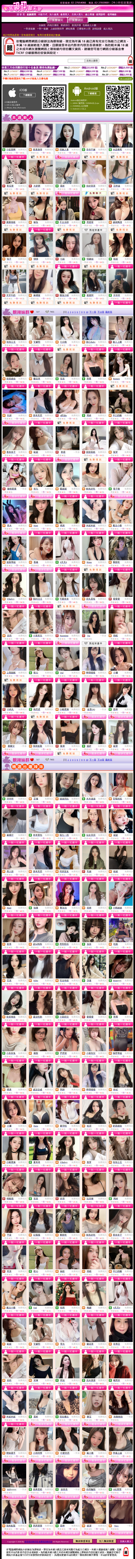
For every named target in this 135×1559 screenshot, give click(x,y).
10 (87, 312)
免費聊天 (102, 186)
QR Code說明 (126, 78)
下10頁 (100, 312)
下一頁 (92, 312)
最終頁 (108, 312)
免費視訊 (22, 149)
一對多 (76, 452)
